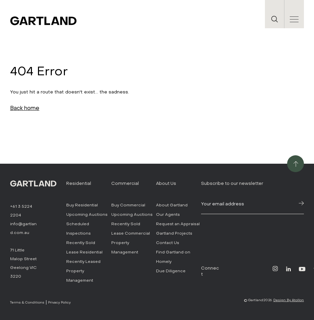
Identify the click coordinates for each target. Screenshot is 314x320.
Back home (24, 108)
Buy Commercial (128, 205)
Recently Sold (80, 242)
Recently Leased (83, 261)
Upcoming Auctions (87, 214)
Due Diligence (171, 271)
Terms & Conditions (27, 302)
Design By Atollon (288, 300)
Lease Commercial (130, 233)
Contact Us (167, 242)
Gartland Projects (174, 233)
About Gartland (172, 205)
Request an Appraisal (178, 224)
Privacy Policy (59, 302)
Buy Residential (82, 205)
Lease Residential (84, 252)
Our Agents (168, 214)
